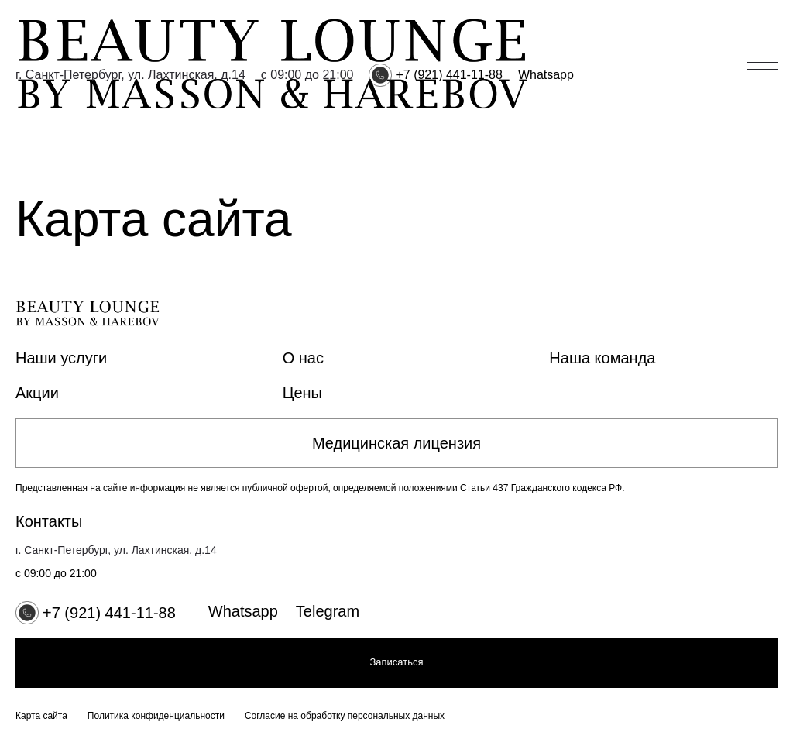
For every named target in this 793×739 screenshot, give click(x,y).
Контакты (48, 521)
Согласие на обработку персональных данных (345, 715)
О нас (303, 357)
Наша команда (602, 357)
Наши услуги (61, 357)
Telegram (327, 611)
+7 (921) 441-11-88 (449, 74)
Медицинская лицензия (396, 443)
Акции (37, 392)
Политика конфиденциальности (156, 715)
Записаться (396, 662)
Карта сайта (41, 715)
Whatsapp (546, 74)
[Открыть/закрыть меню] (762, 66)
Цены (302, 392)
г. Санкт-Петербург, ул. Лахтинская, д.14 (130, 74)
